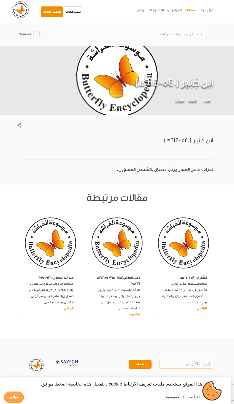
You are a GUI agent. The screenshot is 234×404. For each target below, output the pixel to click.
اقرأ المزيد (201, 308)
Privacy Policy (43, 384)
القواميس (174, 10)
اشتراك (140, 364)
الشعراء (179, 100)
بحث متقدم (25, 34)
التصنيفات (156, 10)
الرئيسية (207, 10)
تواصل (141, 10)
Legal (60, 384)
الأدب (207, 100)
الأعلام (192, 100)
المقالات (191, 10)
